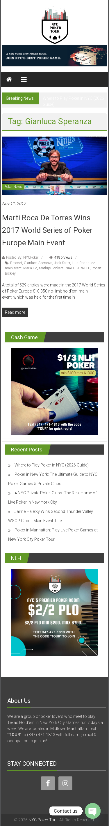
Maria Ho (30, 268)
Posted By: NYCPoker (22, 257)
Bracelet (16, 263)
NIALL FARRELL (77, 268)
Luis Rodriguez (83, 263)
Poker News (13, 187)
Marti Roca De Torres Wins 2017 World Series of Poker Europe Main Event (47, 230)
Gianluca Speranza (38, 263)
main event (13, 268)
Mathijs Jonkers (51, 268)
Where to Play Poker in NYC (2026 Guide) (52, 465)
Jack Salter (62, 263)
